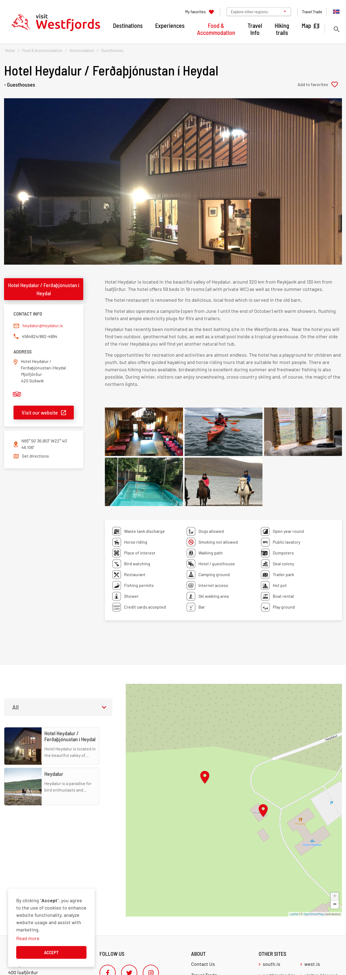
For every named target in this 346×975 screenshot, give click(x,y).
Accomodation (81, 50)
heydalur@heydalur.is (42, 325)
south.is (271, 964)
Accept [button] (51, 952)
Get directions (35, 455)
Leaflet (294, 914)
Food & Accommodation (42, 50)
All (15, 707)
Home (10, 50)
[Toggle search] (336, 29)
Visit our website (40, 412)
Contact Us (203, 964)
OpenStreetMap (314, 914)
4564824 (30, 336)
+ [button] (335, 896)
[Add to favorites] (320, 84)
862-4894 (48, 336)
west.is (312, 964)
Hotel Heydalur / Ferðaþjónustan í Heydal (43, 289)
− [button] (335, 905)
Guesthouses (112, 50)
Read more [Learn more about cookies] (27, 938)
